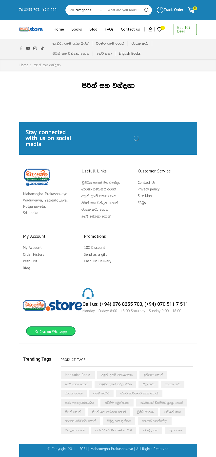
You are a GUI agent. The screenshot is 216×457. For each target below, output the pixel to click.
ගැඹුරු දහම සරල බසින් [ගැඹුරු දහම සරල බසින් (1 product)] (115, 384)
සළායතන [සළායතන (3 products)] (175, 430)
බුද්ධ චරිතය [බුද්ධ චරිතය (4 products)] (145, 412)
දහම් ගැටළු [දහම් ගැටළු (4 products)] (101, 393)
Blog (93, 29)
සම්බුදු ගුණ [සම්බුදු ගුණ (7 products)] (150, 430)
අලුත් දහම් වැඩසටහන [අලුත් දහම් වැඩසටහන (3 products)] (117, 375)
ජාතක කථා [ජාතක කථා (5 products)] (172, 384)
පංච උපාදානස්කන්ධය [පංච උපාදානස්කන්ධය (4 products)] (79, 403)
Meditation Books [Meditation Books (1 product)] (78, 375)
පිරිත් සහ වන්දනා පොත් (71, 54)
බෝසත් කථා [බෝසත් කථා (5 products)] (172, 412)
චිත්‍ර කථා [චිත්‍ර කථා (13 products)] (148, 384)
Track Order (170, 10)
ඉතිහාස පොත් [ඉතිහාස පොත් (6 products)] (153, 375)
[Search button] (146, 10)
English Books (130, 54)
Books (76, 29)
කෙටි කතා (104, 54)
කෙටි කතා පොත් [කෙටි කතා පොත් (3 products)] (76, 384)
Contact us (130, 29)
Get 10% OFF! (184, 30)
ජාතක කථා (140, 44)
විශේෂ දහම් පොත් (110, 44)
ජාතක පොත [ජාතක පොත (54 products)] (73, 393)
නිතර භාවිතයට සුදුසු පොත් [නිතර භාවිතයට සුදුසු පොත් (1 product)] (139, 393)
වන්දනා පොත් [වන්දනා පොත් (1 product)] (74, 430)
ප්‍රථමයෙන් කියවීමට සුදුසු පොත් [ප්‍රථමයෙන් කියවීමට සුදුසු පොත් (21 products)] (161, 403)
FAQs (109, 29)
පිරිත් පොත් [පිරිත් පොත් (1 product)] (73, 412)
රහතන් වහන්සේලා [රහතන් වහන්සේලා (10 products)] (154, 421)
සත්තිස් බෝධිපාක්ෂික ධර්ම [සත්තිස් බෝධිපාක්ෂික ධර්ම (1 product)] (113, 430)
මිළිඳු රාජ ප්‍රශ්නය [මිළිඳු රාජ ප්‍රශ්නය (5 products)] (119, 421)
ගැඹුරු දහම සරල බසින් (71, 44)
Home (59, 29)
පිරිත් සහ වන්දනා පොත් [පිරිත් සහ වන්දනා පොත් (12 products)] (109, 412)
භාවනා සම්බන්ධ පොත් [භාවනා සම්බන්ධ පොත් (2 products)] (80, 421)
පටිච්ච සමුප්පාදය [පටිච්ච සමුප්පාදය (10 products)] (117, 403)
